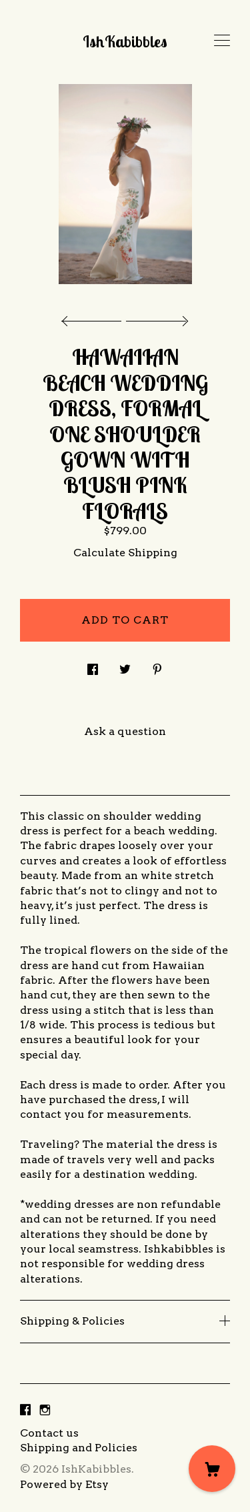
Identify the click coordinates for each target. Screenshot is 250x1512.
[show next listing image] (155, 317)
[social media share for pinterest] (157, 665)
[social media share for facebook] (92, 665)
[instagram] (45, 1411)
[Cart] (212, 1468)
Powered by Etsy (64, 1484)
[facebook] (25, 1411)
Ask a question (125, 731)
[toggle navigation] (222, 40)
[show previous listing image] (94, 317)
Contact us (49, 1433)
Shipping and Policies (78, 1447)
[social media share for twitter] (125, 665)
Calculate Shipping (125, 552)
